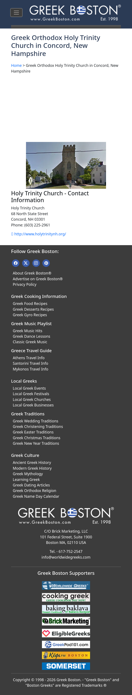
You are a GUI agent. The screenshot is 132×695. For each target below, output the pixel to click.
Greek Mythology (28, 473)
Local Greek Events (29, 388)
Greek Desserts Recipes (33, 309)
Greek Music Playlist (31, 323)
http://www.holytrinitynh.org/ (38, 233)
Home (16, 65)
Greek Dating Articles (31, 485)
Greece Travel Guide (31, 350)
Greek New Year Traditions (36, 443)
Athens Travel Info (28, 357)
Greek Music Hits (27, 330)
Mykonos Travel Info (30, 369)
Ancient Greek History (32, 462)
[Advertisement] (66, 107)
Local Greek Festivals (31, 393)
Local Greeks (24, 381)
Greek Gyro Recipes (30, 314)
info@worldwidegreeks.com (66, 557)
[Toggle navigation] (16, 12)
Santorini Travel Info (30, 363)
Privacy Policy (24, 284)
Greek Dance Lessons (31, 336)
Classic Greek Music (30, 341)
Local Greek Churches (32, 399)
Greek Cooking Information (39, 296)
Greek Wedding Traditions (35, 420)
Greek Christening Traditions (38, 426)
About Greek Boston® (32, 273)
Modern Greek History (32, 468)
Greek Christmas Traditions (36, 437)
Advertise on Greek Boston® (38, 278)
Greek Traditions (27, 414)
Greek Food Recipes (30, 303)
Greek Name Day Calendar (36, 496)
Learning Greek (26, 479)
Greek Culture (25, 455)
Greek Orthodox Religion (34, 490)
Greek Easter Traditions (33, 432)
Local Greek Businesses (33, 405)
